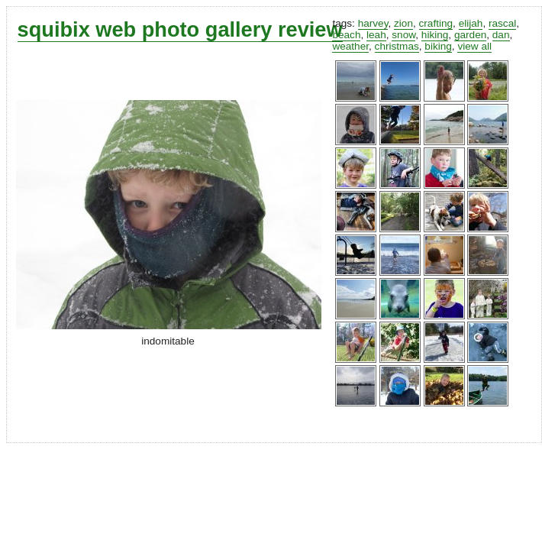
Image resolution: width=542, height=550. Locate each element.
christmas (397, 46)
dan (501, 34)
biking (438, 46)
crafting (436, 23)
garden (470, 34)
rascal (502, 23)
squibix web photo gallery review (180, 29)
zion (403, 23)
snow (403, 34)
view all (474, 46)
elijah (471, 23)
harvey (373, 23)
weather (350, 46)
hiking (435, 34)
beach (346, 34)
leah (376, 34)
